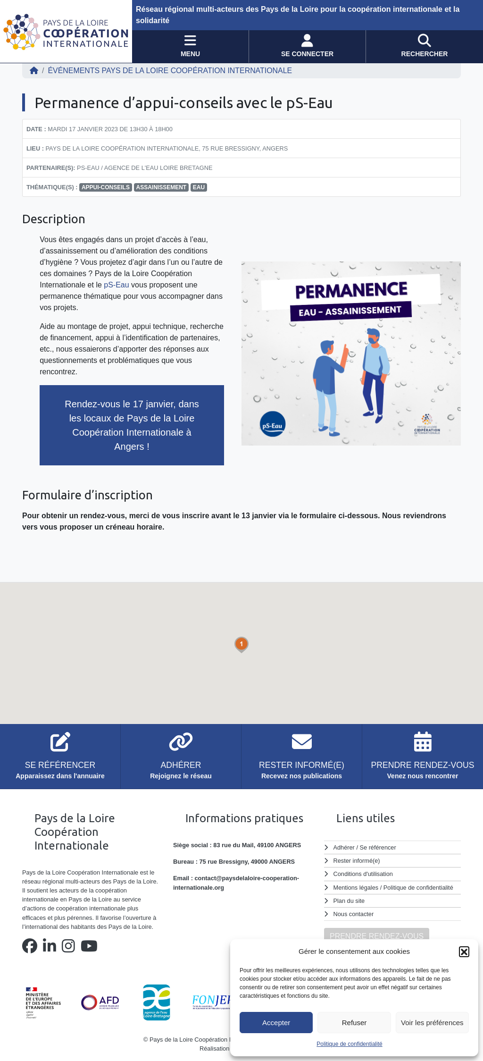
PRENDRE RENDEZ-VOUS (377, 936)
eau (199, 187)
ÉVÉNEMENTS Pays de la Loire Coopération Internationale (170, 71)
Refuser (354, 1023)
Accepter (276, 1023)
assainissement (161, 187)
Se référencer (377, 847)
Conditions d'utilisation (363, 873)
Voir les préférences (432, 1023)
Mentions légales (356, 887)
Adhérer (344, 847)
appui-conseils (106, 187)
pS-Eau (116, 285)
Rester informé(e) (357, 860)
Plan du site (349, 900)
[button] (464, 951)
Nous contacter (353, 914)
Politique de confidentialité (349, 1044)
